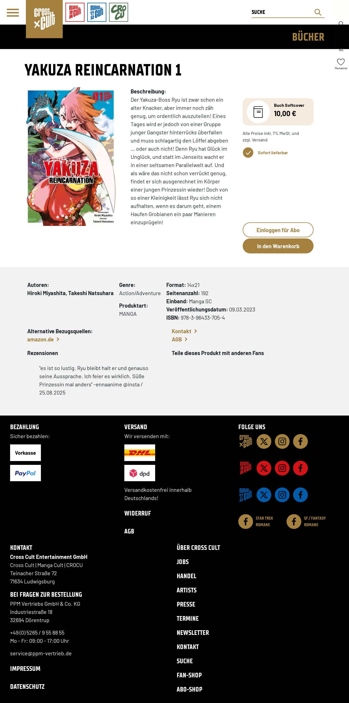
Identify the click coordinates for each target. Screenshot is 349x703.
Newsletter (193, 633)
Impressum (25, 668)
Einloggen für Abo (278, 230)
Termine (188, 618)
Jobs (183, 562)
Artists (187, 590)
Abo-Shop (189, 689)
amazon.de (40, 339)
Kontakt (181, 331)
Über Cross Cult (198, 548)
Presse (186, 604)
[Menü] (13, 12)
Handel (186, 576)
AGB (177, 339)
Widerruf (137, 513)
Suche (185, 661)
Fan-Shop (189, 675)
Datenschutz (27, 686)
